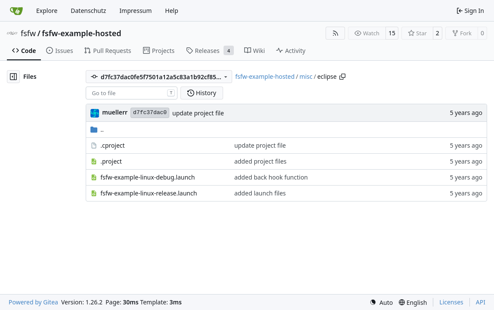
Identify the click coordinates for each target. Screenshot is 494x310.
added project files (260, 161)
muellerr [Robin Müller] (114, 112)
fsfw (28, 33)
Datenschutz (88, 10)
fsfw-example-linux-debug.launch (147, 177)
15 (391, 33)
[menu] (381, 302)
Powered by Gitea (33, 302)
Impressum (135, 10)
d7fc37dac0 (150, 112)
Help (171, 10)
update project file (198, 113)
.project (111, 161)
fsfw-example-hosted (81, 33)
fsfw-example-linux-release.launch (148, 193)
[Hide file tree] (13, 76)
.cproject (112, 145)
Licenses (451, 302)
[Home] (16, 11)
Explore (46, 10)
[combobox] (131, 93)
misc (305, 76)
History (201, 93)
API (480, 302)
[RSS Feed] (335, 33)
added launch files (260, 193)
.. (97, 129)
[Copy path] (342, 77)
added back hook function (271, 177)
